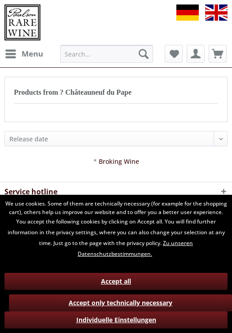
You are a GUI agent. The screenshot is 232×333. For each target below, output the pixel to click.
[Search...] (106, 54)
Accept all (116, 281)
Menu (24, 53)
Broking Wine (119, 161)
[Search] (143, 54)
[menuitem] (24, 54)
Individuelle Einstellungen (116, 319)
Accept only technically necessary (120, 302)
